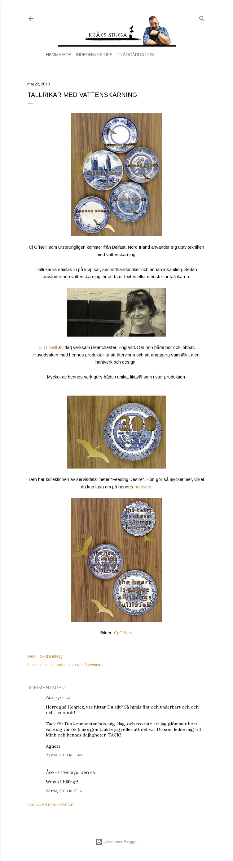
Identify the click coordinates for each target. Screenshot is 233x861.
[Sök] (202, 17)
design (46, 665)
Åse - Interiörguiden (67, 772)
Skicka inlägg (51, 656)
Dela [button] (31, 656)
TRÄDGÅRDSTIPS (135, 54)
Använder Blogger (116, 841)
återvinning (94, 665)
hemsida (142, 486)
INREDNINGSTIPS (94, 54)
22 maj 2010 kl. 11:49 (64, 755)
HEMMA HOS (59, 54)
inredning (62, 665)
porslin (77, 665)
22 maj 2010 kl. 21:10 (64, 790)
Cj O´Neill (47, 347)
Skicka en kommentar (50, 804)
